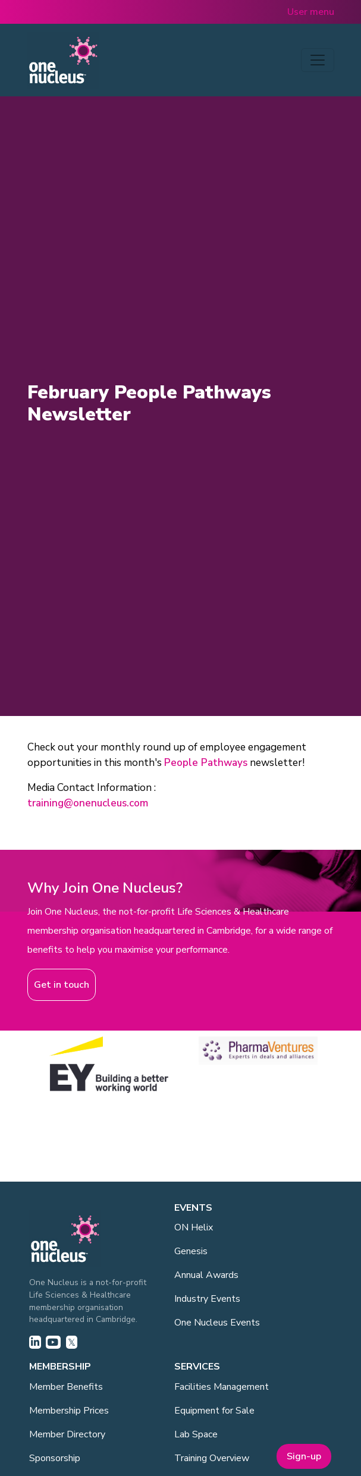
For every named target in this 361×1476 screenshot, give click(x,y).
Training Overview (211, 1458)
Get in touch (61, 984)
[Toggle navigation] (317, 60)
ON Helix (193, 1227)
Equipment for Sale (214, 1410)
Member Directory (67, 1434)
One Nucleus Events (217, 1322)
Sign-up (304, 1456)
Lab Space (196, 1434)
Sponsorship (54, 1458)
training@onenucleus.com (87, 803)
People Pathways (205, 763)
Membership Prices (69, 1410)
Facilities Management (221, 1386)
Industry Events (207, 1298)
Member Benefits (66, 1386)
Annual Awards (206, 1275)
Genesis (191, 1251)
